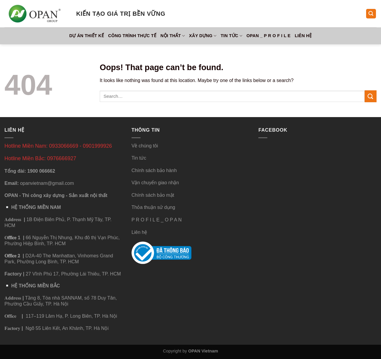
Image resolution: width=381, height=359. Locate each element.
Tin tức (231, 36)
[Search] (371, 14)
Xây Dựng (202, 36)
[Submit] (371, 96)
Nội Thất (172, 36)
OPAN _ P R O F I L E (268, 35)
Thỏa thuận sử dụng (153, 207)
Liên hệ (303, 35)
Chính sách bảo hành (154, 170)
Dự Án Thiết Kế (86, 35)
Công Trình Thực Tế (132, 35)
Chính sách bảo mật (153, 195)
